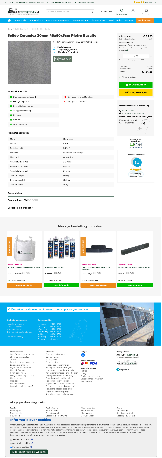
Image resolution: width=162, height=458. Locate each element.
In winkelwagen (135, 85)
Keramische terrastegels (57, 20)
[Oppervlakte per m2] (135, 56)
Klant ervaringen (17, 383)
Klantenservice (16, 378)
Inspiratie (14, 381)
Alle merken (86, 381)
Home (10, 29)
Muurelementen (88, 408)
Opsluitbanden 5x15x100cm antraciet (134, 267)
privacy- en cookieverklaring (52, 435)
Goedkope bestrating (125, 413)
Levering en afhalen (19, 365)
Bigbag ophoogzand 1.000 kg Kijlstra (24, 267)
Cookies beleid (52, 362)
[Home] (23, 10)
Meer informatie (61, 285)
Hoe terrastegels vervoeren (57, 381)
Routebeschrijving (15, 336)
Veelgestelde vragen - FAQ (22, 375)
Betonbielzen (87, 410)
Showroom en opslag (19, 357)
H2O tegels (15, 416)
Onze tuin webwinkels (55, 354)
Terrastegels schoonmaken (57, 365)
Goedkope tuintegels (125, 416)
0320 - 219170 (106, 11)
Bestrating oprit (52, 413)
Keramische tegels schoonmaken (60, 394)
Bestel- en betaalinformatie (22, 362)
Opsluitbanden (115, 20)
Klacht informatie (18, 370)
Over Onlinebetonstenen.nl (22, 354)
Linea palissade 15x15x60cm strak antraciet (96, 268)
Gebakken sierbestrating (56, 416)
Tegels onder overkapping (57, 391)
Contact (129, 20)
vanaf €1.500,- (61, 2)
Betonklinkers (36, 20)
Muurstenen (86, 413)
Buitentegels (15, 413)
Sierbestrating (98, 20)
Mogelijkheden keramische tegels (60, 375)
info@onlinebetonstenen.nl (133, 113)
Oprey (83, 373)
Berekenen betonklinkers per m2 (60, 386)
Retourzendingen (18, 373)
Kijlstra (33, 2)
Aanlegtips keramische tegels (59, 367)
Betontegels (20, 20)
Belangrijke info (52, 357)
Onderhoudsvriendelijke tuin (58, 378)
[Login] (133, 12)
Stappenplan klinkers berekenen (60, 383)
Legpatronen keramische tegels (60, 370)
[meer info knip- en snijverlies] (126, 50)
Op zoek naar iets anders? (21, 386)
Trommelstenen (80, 20)
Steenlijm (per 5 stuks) (54, 267)
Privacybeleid (51, 359)
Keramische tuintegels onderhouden (62, 373)
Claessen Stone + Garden (92, 379)
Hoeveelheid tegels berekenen (59, 389)
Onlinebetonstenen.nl (90, 376)
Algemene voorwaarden (21, 367)
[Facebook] (83, 355)
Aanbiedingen (145, 20)
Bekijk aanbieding (24, 285)
